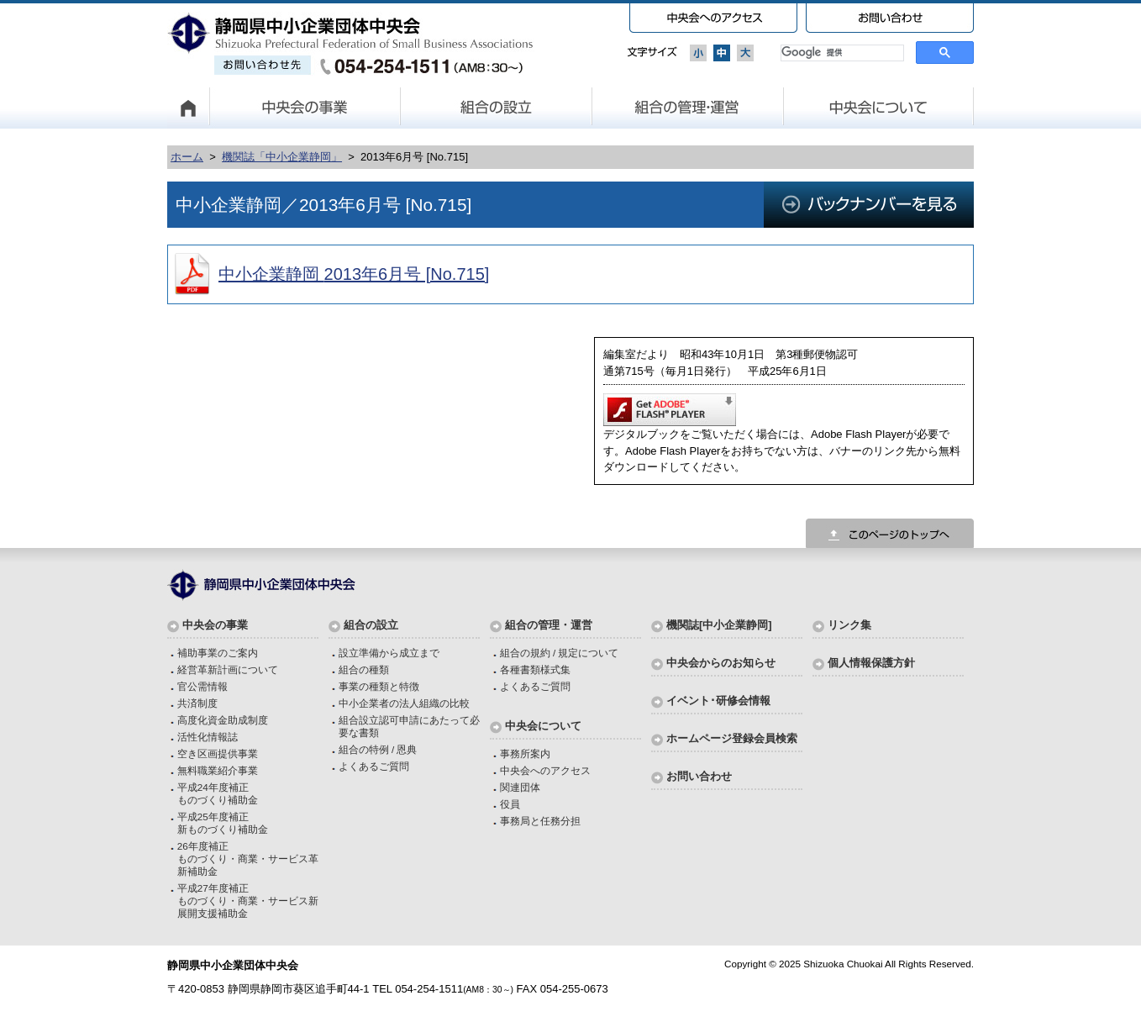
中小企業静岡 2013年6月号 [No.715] (353, 274)
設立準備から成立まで (389, 652)
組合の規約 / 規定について (559, 652)
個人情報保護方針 (871, 662)
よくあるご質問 (374, 766)
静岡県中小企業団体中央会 (350, 44)
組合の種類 (364, 669)
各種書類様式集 (535, 669)
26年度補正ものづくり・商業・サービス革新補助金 (247, 858)
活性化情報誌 (207, 736)
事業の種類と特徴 (379, 686)
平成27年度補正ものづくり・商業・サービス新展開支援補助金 (247, 900)
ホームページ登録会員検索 (731, 738)
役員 (510, 803)
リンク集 (849, 625)
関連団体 (520, 787)
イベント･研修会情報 (718, 700)
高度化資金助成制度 (222, 719)
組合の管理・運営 (688, 108)
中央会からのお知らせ (721, 662)
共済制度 (197, 703)
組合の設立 (496, 108)
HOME (188, 108)
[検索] (840, 53)
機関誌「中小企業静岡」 (282, 156)
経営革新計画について (227, 669)
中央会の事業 (305, 108)
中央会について (879, 108)
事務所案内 (525, 753)
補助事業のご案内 (217, 652)
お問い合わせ (699, 776)
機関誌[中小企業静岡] (719, 625)
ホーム (187, 156)
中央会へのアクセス (545, 770)
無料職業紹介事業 (217, 770)
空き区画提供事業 (217, 753)
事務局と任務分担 (540, 820)
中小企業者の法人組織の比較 (404, 703)
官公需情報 (202, 686)
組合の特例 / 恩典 (378, 749)
